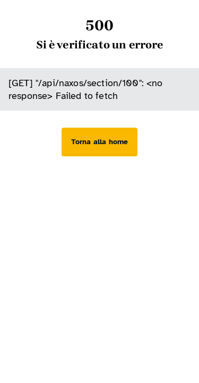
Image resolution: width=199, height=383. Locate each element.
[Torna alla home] (99, 142)
